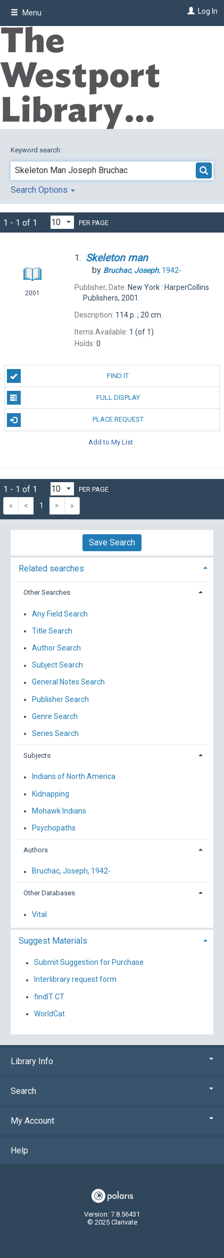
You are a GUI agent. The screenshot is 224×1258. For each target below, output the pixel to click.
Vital (39, 914)
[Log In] (190, 11)
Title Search (52, 631)
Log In (208, 11)
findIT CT (49, 996)
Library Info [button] (112, 1061)
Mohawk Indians (59, 811)
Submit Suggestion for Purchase (89, 963)
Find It (68, 376)
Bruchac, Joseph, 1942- (71, 871)
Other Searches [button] (46, 592)
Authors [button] (35, 850)
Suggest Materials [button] (53, 941)
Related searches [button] (51, 568)
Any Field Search (60, 614)
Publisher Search (60, 699)
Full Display (73, 398)
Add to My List (110, 442)
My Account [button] (112, 1121)
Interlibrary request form (75, 979)
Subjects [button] (37, 755)
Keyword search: (37, 150)
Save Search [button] (112, 542)
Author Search (56, 648)
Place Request (75, 420)
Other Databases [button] (49, 893)
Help (19, 1150)
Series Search (55, 733)
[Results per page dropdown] (62, 222)
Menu (26, 12)
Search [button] (112, 1091)
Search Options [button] (43, 190)
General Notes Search (68, 682)
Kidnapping (50, 794)
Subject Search (57, 665)
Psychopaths (54, 828)
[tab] (112, 567)
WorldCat (49, 1013)
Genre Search (55, 716)
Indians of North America (73, 777)
